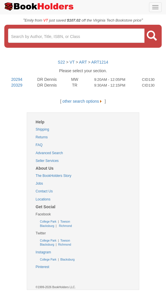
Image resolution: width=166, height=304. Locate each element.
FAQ (39, 145)
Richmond (65, 225)
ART (83, 62)
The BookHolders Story (53, 176)
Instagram (43, 252)
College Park (48, 221)
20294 (16, 79)
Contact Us (44, 191)
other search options (83, 101)
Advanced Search (49, 153)
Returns (42, 137)
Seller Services (47, 161)
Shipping (42, 129)
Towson (65, 221)
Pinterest (42, 267)
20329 (16, 85)
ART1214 (99, 62)
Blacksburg (47, 225)
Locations (43, 199)
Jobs (39, 183)
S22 (61, 62)
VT (73, 62)
